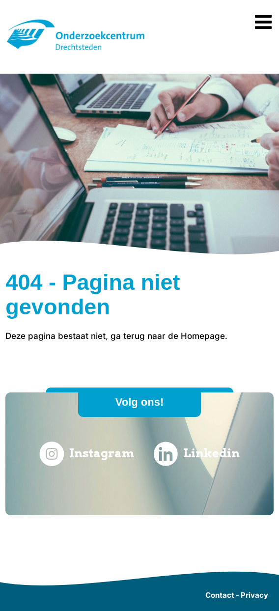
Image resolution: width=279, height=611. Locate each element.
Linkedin (197, 454)
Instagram (87, 454)
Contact (219, 595)
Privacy (254, 595)
